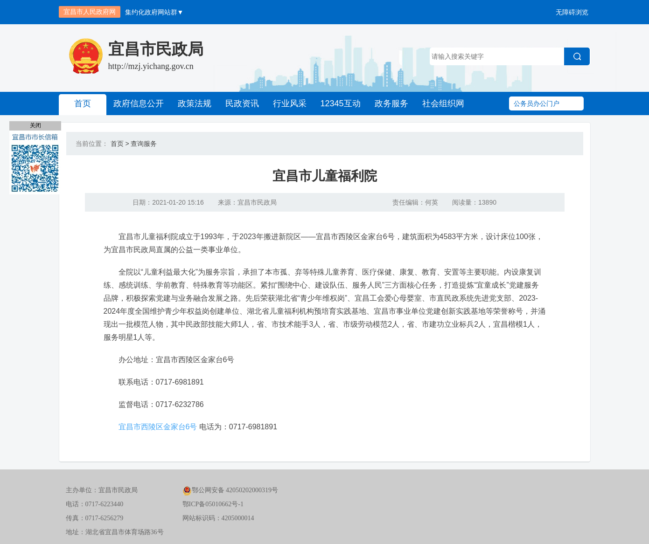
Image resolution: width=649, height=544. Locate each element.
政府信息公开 (138, 103)
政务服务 (391, 103)
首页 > (120, 143)
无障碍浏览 (572, 12)
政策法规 (194, 103)
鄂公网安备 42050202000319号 (230, 490)
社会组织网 (443, 103)
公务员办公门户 (536, 103)
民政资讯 (242, 103)
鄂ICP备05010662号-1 (213, 504)
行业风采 (290, 103)
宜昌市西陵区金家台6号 (158, 427)
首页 (82, 103)
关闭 (35, 125)
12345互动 (341, 103)
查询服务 (144, 143)
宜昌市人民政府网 (89, 11)
